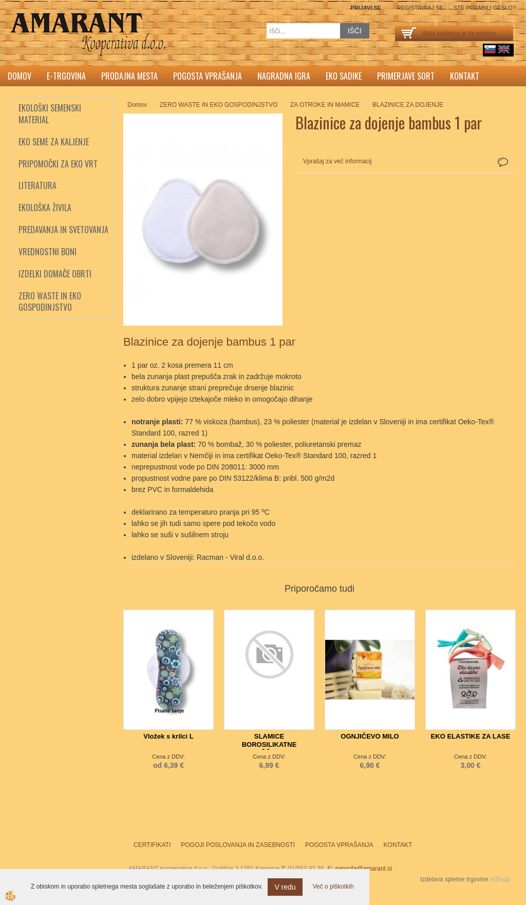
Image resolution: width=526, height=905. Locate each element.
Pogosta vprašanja (207, 76)
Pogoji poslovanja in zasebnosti (238, 845)
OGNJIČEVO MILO (370, 736)
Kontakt (464, 76)
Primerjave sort (406, 76)
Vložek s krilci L (168, 736)
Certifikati (152, 845)
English (504, 49)
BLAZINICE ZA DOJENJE (407, 104)
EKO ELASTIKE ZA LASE (471, 736)
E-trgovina (66, 76)
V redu (284, 887)
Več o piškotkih (333, 886)
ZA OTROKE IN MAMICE (325, 104)
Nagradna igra (283, 76)
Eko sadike (344, 76)
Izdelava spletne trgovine (454, 879)
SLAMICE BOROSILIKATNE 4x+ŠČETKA (269, 744)
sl (490, 49)
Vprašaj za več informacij (337, 161)
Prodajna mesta (129, 76)
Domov (19, 76)
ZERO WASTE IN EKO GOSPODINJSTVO (219, 104)
